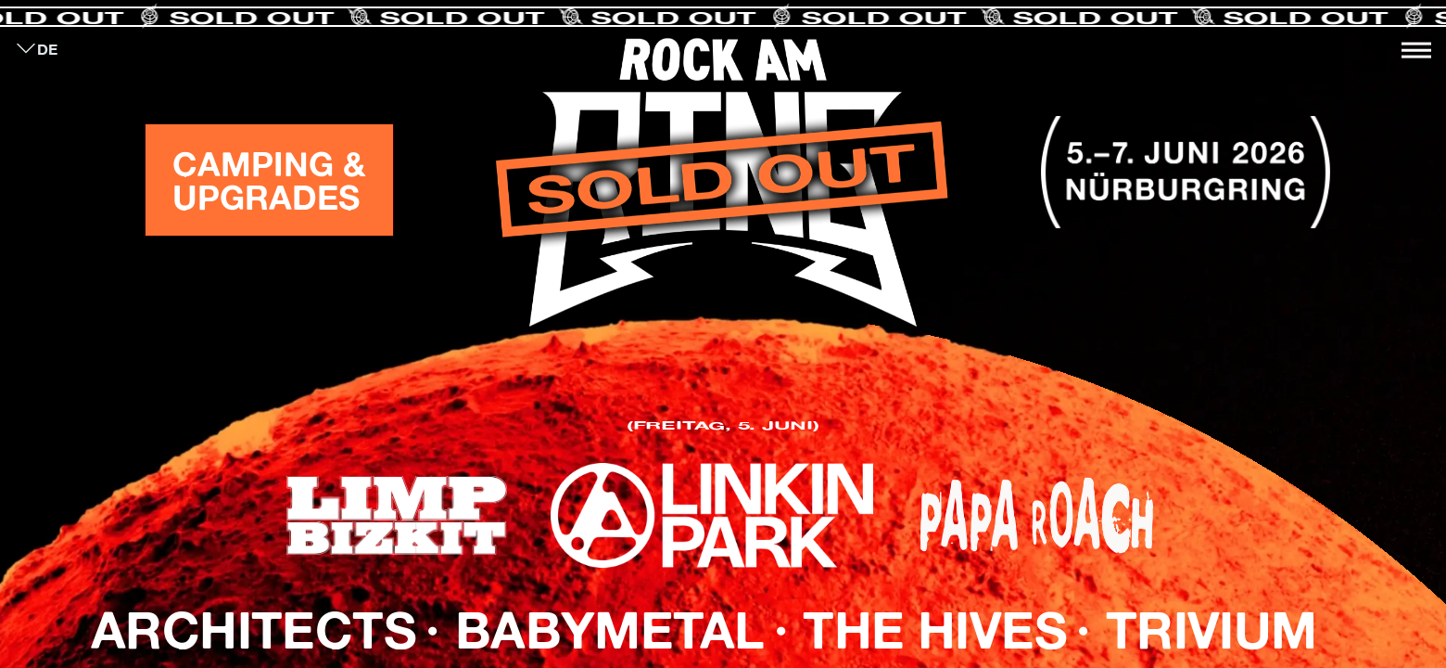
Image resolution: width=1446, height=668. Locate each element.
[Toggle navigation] (1416, 50)
